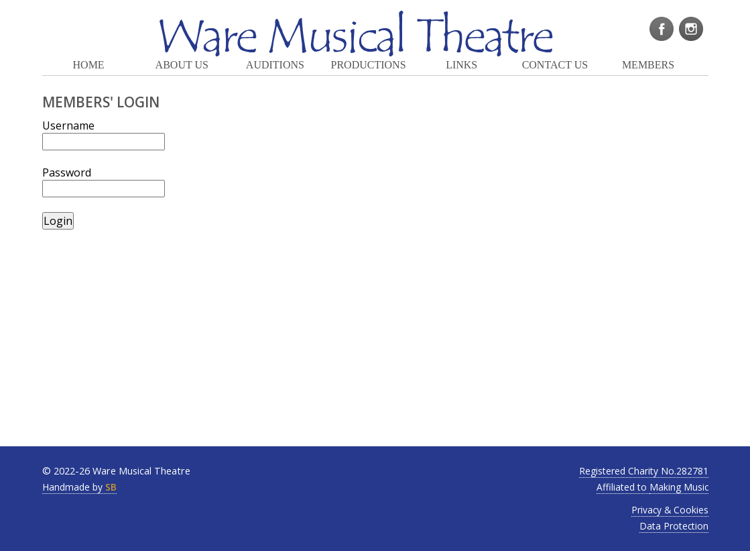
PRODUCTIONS (368, 64)
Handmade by (79, 487)
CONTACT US (555, 64)
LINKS (461, 64)
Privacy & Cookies (669, 509)
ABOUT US (181, 64)
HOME (89, 64)
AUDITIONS (275, 64)
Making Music (678, 487)
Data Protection (673, 525)
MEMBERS (648, 64)
